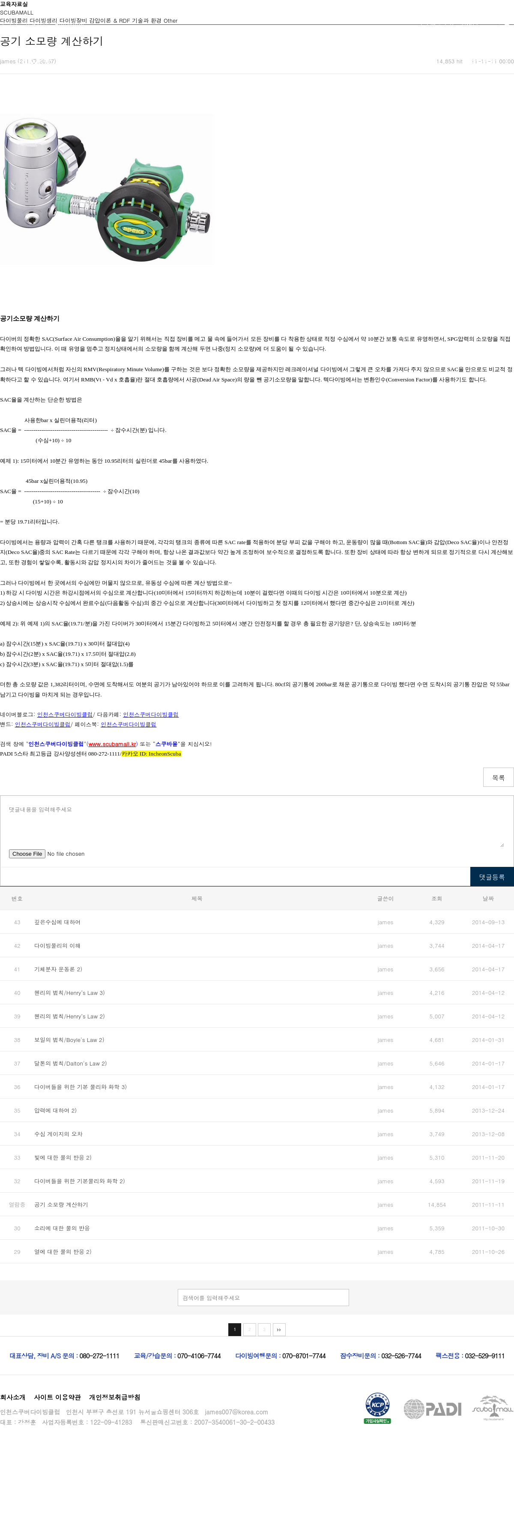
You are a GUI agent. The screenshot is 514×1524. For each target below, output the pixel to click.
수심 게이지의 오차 (58, 1134)
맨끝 (279, 1329)
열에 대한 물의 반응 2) (63, 1251)
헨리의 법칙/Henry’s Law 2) (69, 1016)
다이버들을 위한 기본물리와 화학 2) (79, 1181)
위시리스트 (475, 23)
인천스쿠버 (32, 60)
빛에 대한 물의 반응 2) (63, 1157)
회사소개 (13, 1397)
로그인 (9, 23)
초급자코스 (96, 60)
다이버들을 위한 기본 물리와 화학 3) (80, 1087)
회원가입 (36, 23)
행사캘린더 (353, 60)
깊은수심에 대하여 (57, 922)
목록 (498, 777)
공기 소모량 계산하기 (61, 1204)
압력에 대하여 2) (55, 1110)
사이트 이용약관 (57, 1397)
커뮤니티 (289, 60)
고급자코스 (225, 60)
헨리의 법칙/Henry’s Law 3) (69, 992)
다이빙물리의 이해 (57, 945)
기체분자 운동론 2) (58, 969)
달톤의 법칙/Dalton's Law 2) (70, 1063)
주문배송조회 (436, 23)
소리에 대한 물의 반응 (62, 1228)
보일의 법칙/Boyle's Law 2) (69, 1040)
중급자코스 (161, 60)
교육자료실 (418, 60)
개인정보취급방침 (114, 1397)
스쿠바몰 (481, 60)
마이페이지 (69, 23)
